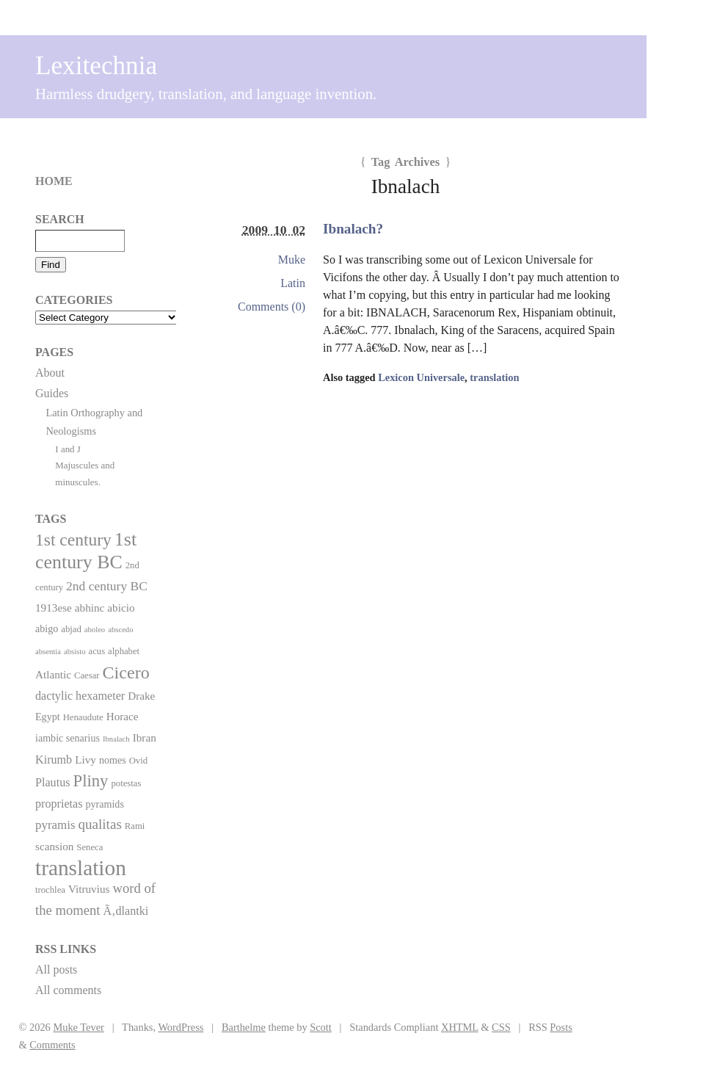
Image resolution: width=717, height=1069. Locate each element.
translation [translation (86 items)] (80, 868)
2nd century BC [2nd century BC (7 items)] (107, 586)
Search (59, 219)
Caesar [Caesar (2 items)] (87, 675)
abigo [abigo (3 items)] (46, 628)
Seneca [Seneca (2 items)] (89, 847)
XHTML (459, 1027)
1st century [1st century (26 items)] (73, 539)
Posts (561, 1027)
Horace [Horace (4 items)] (122, 716)
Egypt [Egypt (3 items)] (47, 716)
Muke (291, 259)
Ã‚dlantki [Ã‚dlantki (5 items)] (125, 911)
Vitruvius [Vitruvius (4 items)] (89, 889)
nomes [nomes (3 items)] (112, 760)
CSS (501, 1027)
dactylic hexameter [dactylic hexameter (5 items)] (80, 695)
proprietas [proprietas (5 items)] (58, 803)
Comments (52, 1045)
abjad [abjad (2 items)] (71, 629)
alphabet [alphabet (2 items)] (123, 651)
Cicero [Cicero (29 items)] (126, 672)
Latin (292, 283)
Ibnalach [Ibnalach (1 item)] (116, 739)
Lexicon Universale (421, 377)
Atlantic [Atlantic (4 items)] (53, 674)
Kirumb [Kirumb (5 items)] (53, 759)
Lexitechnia (96, 65)
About (50, 372)
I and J (68, 448)
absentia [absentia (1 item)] (48, 652)
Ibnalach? (353, 228)
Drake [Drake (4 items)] (141, 695)
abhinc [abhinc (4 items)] (90, 607)
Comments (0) (271, 306)
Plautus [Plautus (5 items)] (52, 782)
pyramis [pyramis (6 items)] (55, 825)
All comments (68, 990)
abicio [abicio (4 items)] (120, 607)
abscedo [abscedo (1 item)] (120, 630)
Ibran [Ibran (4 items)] (144, 737)
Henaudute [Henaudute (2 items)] (83, 717)
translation (494, 377)
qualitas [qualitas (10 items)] (99, 824)
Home (54, 181)
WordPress (180, 1027)
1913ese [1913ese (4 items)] (53, 607)
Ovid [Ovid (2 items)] (138, 760)
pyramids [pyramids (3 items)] (104, 804)
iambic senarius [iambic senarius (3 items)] (67, 738)
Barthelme (244, 1027)
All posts (56, 969)
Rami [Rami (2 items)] (135, 826)
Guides (51, 393)
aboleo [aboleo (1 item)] (94, 630)
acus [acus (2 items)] (97, 651)
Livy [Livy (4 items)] (85, 759)
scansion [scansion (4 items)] (54, 846)
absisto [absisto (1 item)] (75, 652)
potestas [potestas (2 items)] (126, 783)
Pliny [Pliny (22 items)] (91, 781)
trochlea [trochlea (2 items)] (50, 890)
